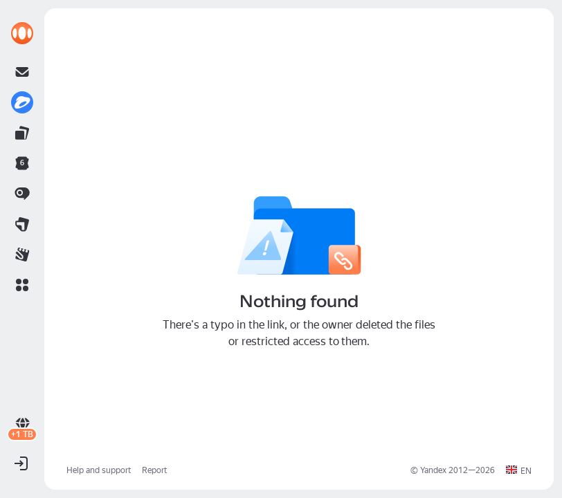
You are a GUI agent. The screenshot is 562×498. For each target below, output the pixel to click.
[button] (22, 285)
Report (154, 470)
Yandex (433, 470)
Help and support (98, 470)
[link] (22, 33)
